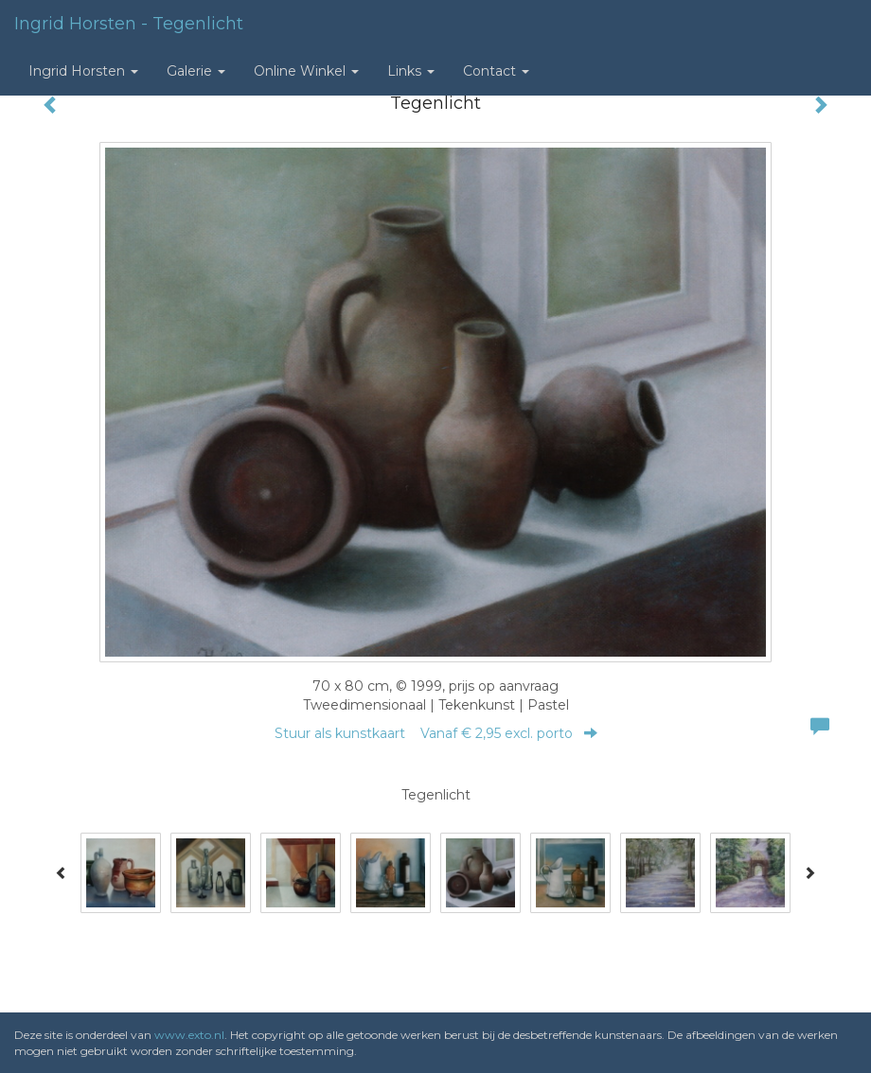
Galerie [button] (196, 70)
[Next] (809, 872)
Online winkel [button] (306, 70)
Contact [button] (496, 70)
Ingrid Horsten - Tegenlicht (128, 23)
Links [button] (411, 70)
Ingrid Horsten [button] (83, 70)
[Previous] (61, 872)
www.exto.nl (189, 1035)
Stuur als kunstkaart (436, 733)
